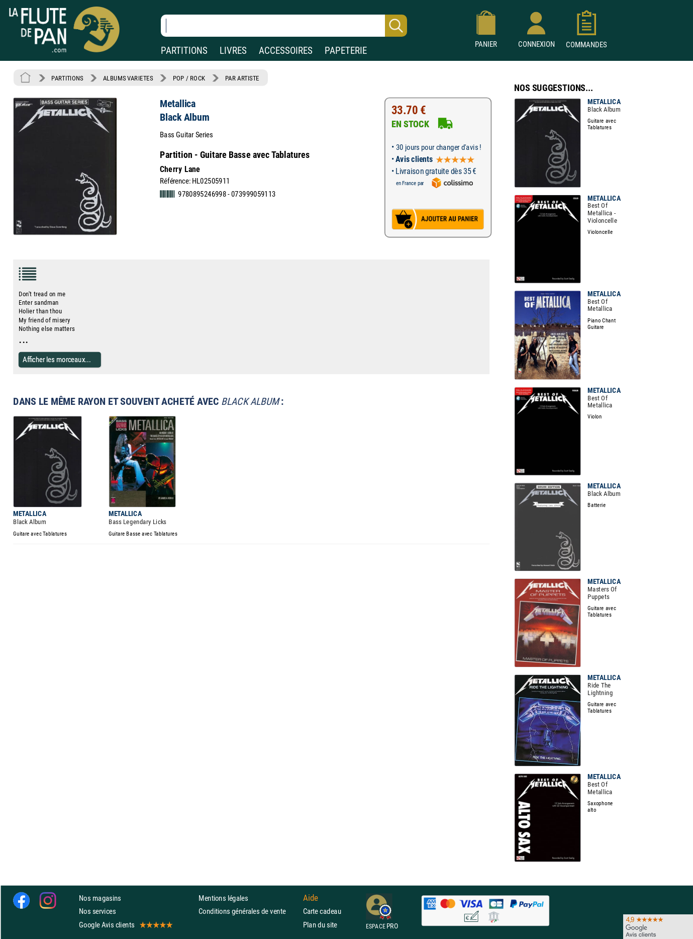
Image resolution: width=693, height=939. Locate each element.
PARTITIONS (184, 50)
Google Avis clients (125, 924)
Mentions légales (223, 898)
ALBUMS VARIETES (128, 78)
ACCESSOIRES (286, 50)
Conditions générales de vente (249, 911)
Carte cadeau (322, 911)
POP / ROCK (189, 78)
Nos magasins (100, 898)
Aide (310, 898)
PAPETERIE (346, 50)
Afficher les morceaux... (57, 359)
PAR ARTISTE (242, 78)
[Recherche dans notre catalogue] (284, 26)
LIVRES (233, 50)
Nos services (97, 911)
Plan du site (320, 924)
